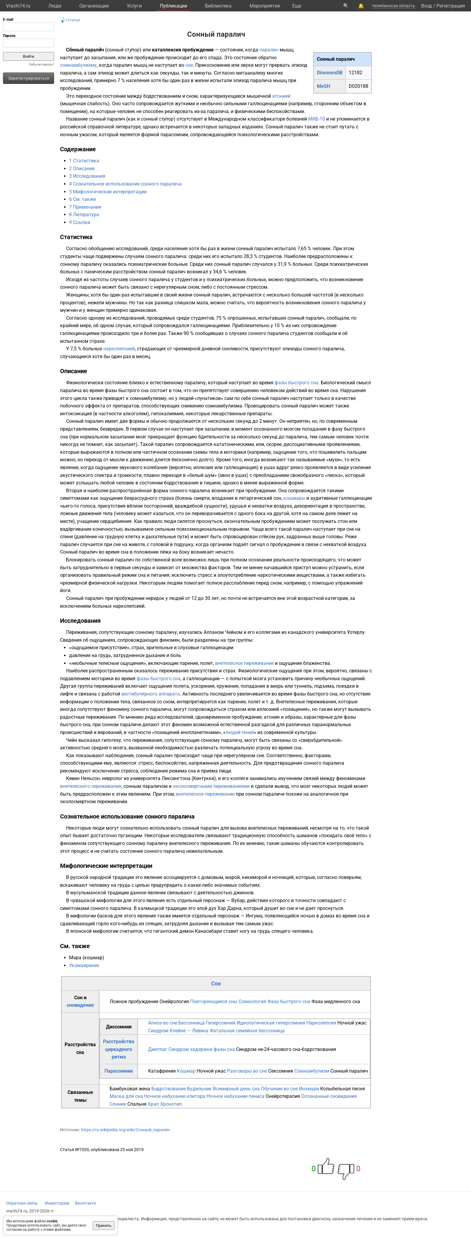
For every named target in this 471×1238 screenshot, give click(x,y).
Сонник (118, 1104)
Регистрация (450, 6)
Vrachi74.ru (18, 6)
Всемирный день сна (236, 1089)
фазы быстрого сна (296, 383)
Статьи (74, 20)
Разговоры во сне (247, 1071)
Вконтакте (85, 1203)
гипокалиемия (167, 413)
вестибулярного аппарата (150, 694)
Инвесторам (57, 1203)
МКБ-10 (316, 119)
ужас (267, 923)
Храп (153, 1104)
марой (232, 877)
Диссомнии (119, 1027)
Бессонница (191, 1023)
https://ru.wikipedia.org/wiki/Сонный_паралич (125, 1129)
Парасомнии (119, 1071)
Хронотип (171, 1104)
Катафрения (162, 1071)
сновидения (80, 1005)
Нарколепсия (321, 1023)
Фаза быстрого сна (288, 1001)
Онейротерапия (283, 1096)
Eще (296, 6)
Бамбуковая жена (130, 1089)
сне (189, 65)
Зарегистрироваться (28, 78)
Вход (426, 6)
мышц (286, 50)
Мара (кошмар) (86, 957)
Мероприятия (265, 6)
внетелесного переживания (90, 786)
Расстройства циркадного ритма (118, 1049)
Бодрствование (168, 1089)
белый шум (201, 475)
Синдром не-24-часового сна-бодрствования (286, 1049)
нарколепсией (119, 349)
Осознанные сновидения (329, 1096)
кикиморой (254, 877)
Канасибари (208, 931)
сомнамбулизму (78, 65)
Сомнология (252, 1001)
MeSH (323, 86)
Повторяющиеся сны (213, 1001)
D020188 (358, 86)
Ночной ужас (351, 1023)
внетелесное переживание (244, 663)
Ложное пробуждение (134, 1001)
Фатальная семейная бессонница (247, 1031)
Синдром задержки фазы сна (202, 1049)
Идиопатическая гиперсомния (271, 1023)
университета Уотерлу (340, 632)
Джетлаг (157, 1049)
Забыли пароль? (41, 64)
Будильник (199, 1089)
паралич (269, 50)
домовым (212, 877)
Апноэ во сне (162, 1023)
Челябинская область (393, 5)
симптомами (74, 498)
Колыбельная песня (342, 1089)
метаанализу (251, 73)
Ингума (254, 916)
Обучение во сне (279, 1089)
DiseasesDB (329, 72)
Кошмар (186, 1071)
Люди (54, 6)
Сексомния (280, 1071)
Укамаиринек (84, 965)
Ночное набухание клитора (174, 1096)
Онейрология (174, 1001)
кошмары (294, 498)
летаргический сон (260, 498)
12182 (355, 72)
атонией (281, 96)
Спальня (137, 1104)
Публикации (173, 6)
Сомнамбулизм (311, 1071)
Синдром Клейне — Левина (178, 1031)
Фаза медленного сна (335, 1001)
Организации (94, 6)
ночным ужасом (78, 134)
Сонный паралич (349, 1071)
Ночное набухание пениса (235, 1096)
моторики (102, 678)
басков (105, 916)
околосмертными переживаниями (211, 786)
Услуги (134, 6)
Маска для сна (126, 1096)
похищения (295, 709)
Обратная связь (22, 1203)
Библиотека (218, 6)
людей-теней (240, 732)
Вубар (238, 900)
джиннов (243, 892)
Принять (103, 1225)
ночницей (282, 877)
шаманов (307, 835)
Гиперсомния (220, 1023)
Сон (216, 983)
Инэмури (309, 1089)
